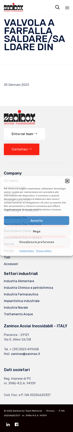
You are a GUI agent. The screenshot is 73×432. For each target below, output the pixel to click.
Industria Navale (16, 307)
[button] (67, 181)
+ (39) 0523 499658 (24, 349)
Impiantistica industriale (22, 301)
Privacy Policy (44, 250)
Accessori (11, 264)
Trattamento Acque (18, 314)
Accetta (37, 220)
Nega (36, 231)
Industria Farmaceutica (21, 294)
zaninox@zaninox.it (25, 354)
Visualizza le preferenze (36, 242)
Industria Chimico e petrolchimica (28, 288)
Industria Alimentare (19, 281)
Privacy (50, 410)
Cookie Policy (26, 250)
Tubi (7, 257)
